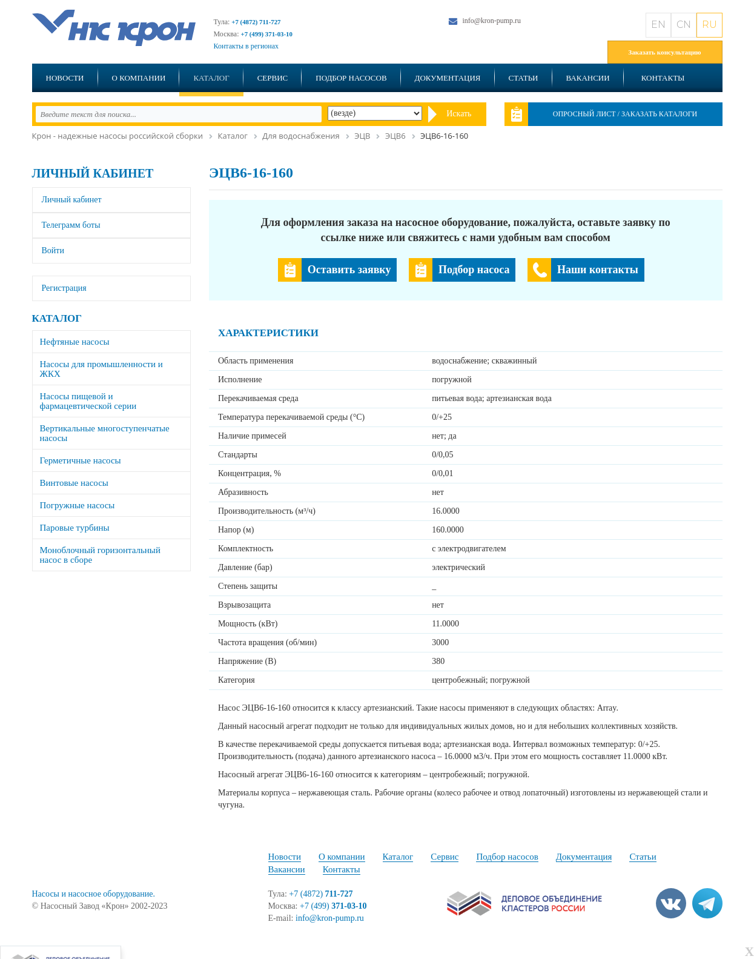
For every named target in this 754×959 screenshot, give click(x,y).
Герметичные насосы (80, 460)
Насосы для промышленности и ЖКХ (101, 369)
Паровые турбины (75, 528)
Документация (448, 77)
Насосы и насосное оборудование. (93, 893)
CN (683, 24)
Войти (53, 250)
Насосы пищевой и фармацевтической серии (88, 401)
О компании (139, 77)
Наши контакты (597, 270)
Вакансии (588, 77)
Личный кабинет (93, 173)
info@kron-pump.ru (491, 20)
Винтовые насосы (74, 483)
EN (658, 24)
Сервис (272, 77)
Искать (458, 113)
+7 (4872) (320, 893)
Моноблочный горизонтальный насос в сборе (100, 555)
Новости (65, 77)
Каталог (211, 77)
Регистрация (64, 288)
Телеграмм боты (71, 225)
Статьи (523, 77)
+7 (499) (333, 906)
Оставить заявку (349, 270)
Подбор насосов (351, 77)
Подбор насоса (473, 270)
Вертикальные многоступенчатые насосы (105, 433)
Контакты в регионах (246, 46)
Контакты (663, 77)
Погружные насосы (77, 505)
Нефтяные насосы (75, 342)
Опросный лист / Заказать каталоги (625, 114)
